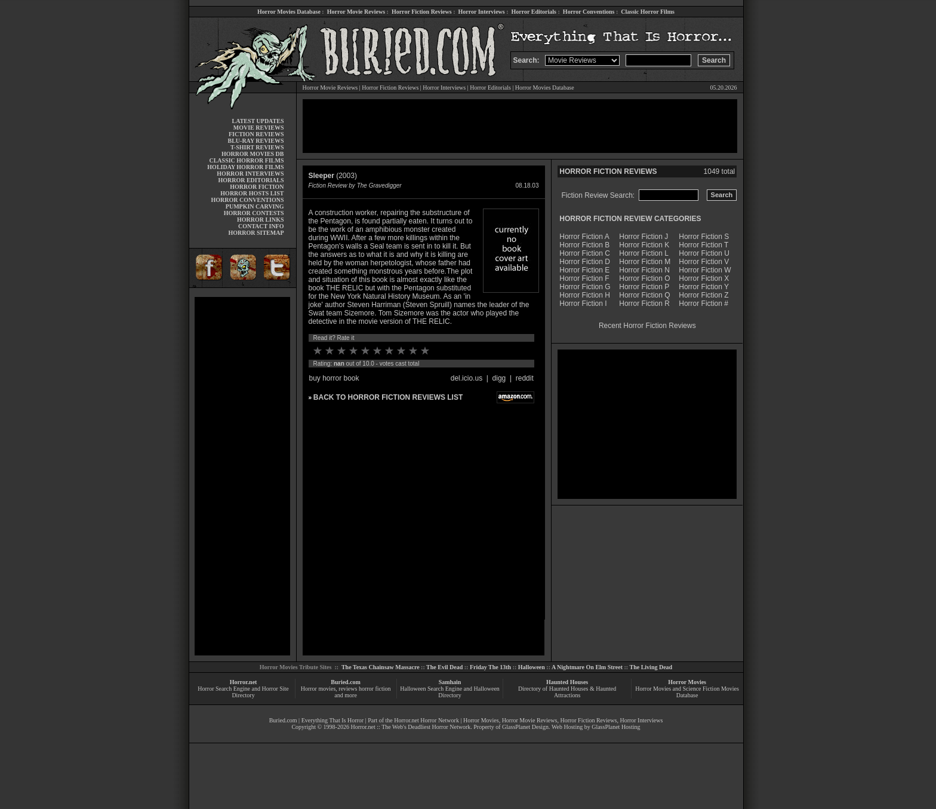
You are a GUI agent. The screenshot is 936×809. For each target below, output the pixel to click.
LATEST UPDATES (258, 121)
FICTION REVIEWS (256, 134)
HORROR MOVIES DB (252, 154)
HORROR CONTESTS (254, 213)
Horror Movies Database (289, 11)
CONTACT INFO (261, 226)
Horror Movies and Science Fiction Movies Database (687, 691)
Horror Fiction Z (703, 295)
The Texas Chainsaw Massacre (380, 667)
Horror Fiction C (584, 253)
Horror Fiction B (584, 245)
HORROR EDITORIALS (251, 180)
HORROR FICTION (257, 186)
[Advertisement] (242, 476)
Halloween (531, 667)
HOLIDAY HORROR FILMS (245, 167)
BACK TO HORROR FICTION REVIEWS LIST (388, 397)
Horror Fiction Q (644, 295)
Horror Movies (687, 682)
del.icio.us (466, 378)
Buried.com (346, 682)
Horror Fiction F (584, 278)
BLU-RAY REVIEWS (255, 140)
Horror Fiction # (703, 303)
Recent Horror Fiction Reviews (647, 325)
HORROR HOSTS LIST (252, 193)
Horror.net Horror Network (426, 720)
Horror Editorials (534, 11)
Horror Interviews (481, 11)
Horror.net (243, 682)
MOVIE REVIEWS (258, 127)
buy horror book (334, 378)
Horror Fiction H (584, 295)
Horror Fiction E (584, 270)
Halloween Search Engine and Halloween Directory (450, 691)
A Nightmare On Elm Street (587, 667)
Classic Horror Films (648, 11)
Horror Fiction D (584, 262)
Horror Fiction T (703, 245)
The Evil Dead (444, 667)
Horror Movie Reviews (356, 11)
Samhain (450, 682)
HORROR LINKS (260, 219)
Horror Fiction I (582, 303)
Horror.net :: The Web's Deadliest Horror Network (410, 727)
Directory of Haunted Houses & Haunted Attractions (567, 691)
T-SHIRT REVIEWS (257, 147)
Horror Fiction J (643, 236)
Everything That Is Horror (332, 720)
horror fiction (375, 688)
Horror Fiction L (644, 253)
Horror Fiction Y (704, 287)
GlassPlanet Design (525, 727)
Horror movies (318, 688)
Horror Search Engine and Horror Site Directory (243, 691)
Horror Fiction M (644, 262)
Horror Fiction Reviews (422, 11)
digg (499, 378)
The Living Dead (651, 667)
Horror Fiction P (644, 287)
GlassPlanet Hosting (616, 727)
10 (425, 351)
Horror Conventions (589, 11)
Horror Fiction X (704, 278)
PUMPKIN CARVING (255, 206)
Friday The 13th (490, 667)
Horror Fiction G (584, 287)
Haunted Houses (567, 682)
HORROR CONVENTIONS (247, 200)
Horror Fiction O (644, 278)
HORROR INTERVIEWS (250, 173)
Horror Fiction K (644, 245)
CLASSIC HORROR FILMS (246, 160)
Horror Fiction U (704, 253)
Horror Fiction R (644, 303)
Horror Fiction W (705, 270)
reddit (525, 378)
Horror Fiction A (584, 236)
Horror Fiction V (704, 262)
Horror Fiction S (704, 236)
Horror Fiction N (644, 270)
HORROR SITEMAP (256, 232)
